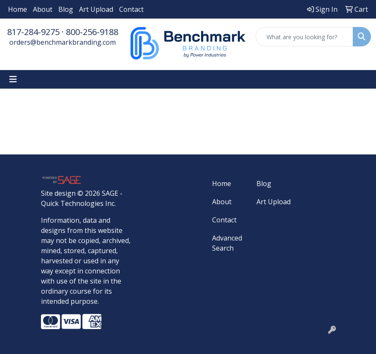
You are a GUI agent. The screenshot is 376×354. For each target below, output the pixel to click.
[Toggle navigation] (13, 79)
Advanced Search (227, 243)
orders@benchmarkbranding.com (62, 42)
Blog (65, 9)
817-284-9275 (33, 32)
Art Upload (96, 9)
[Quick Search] (304, 36)
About (42, 9)
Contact (131, 9)
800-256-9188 (92, 32)
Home (17, 9)
